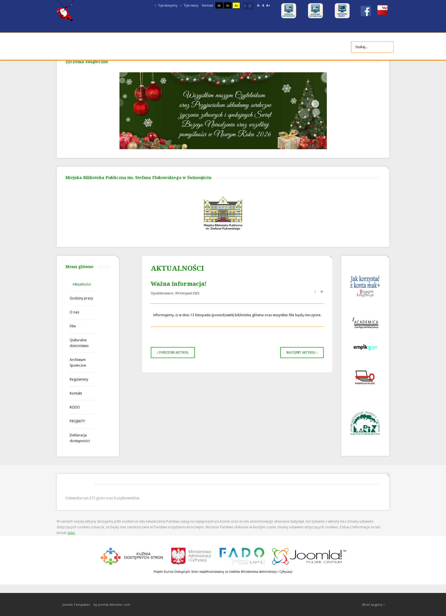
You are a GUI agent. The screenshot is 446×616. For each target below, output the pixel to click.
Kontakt (76, 393)
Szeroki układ (250, 6)
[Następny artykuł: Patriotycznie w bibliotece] (302, 352)
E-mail (322, 291)
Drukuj (315, 291)
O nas (74, 312)
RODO (75, 407)
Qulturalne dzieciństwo (79, 343)
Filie (73, 326)
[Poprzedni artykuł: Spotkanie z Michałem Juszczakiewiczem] (173, 352)
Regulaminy (79, 379)
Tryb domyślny (166, 5)
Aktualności (82, 284)
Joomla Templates (76, 604)
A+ (268, 5)
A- (258, 5)
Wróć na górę (373, 604)
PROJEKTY (77, 421)
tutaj (71, 532)
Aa (219, 5)
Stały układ (245, 6)
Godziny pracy (81, 298)
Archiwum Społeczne (78, 362)
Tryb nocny (189, 5)
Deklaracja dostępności (80, 438)
